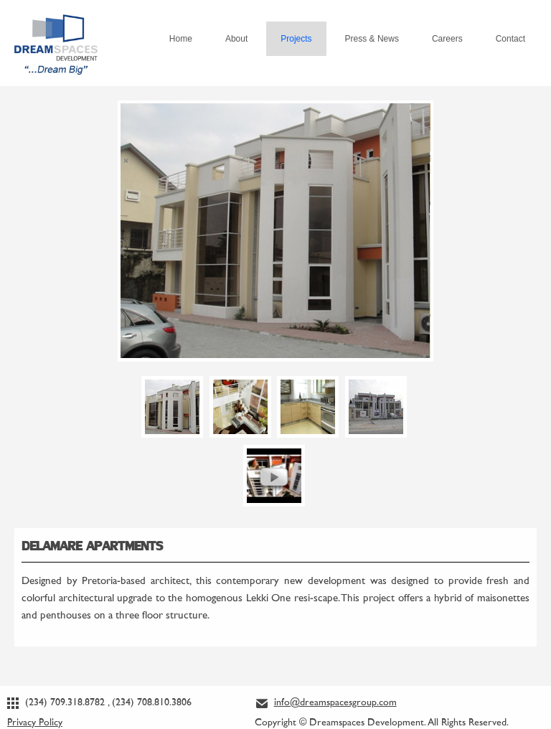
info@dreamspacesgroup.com (335, 702)
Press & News (372, 39)
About (236, 39)
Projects (296, 39)
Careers (447, 39)
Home (180, 39)
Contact (510, 39)
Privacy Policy (34, 723)
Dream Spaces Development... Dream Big (56, 32)
